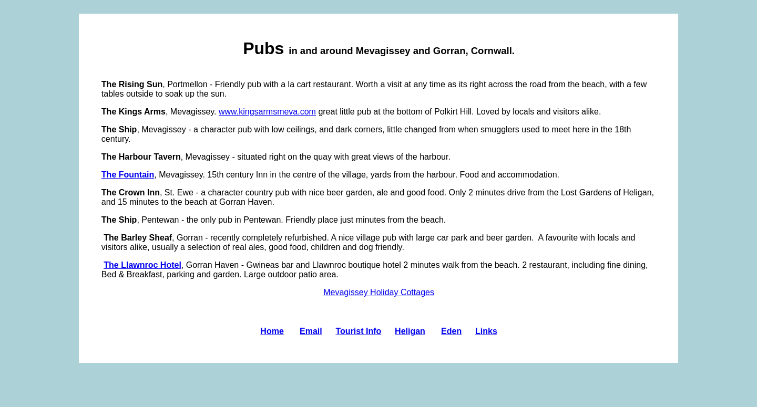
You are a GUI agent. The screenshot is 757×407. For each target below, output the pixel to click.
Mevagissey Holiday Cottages (378, 292)
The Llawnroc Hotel (142, 264)
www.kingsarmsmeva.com (267, 111)
